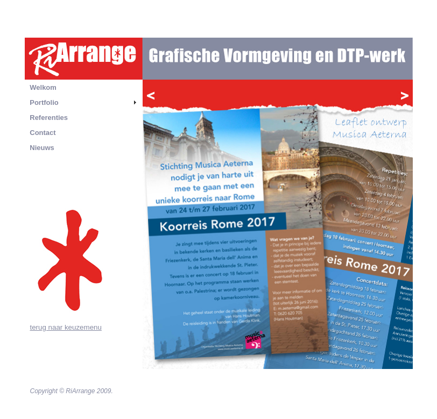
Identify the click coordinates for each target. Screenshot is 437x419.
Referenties (49, 117)
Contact (42, 133)
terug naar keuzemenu (66, 327)
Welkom (43, 87)
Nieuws (42, 148)
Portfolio (44, 102)
